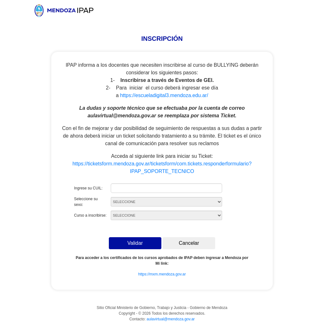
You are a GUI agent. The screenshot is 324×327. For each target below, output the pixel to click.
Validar (135, 243)
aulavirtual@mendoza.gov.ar (170, 319)
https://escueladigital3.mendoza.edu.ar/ (164, 95)
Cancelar (189, 243)
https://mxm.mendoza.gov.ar (162, 274)
